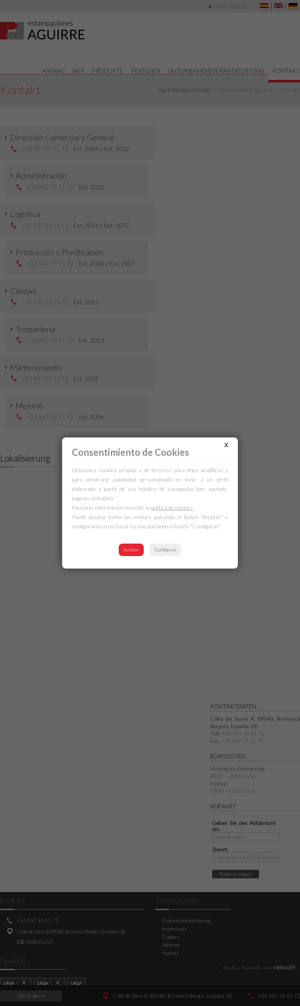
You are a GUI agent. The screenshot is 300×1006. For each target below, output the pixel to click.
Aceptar (131, 550)
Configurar (165, 550)
